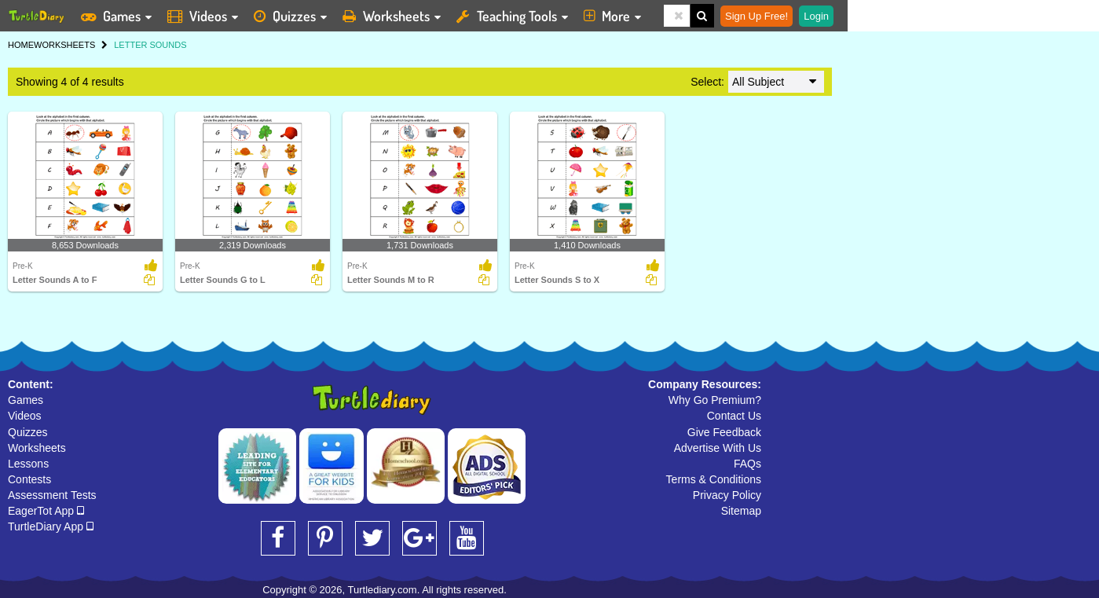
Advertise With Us (717, 448)
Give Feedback (724, 432)
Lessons (28, 463)
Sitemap (741, 510)
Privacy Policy (727, 495)
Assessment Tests (52, 495)
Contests (29, 479)
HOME (21, 45)
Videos (25, 415)
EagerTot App (46, 510)
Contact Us (734, 415)
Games (25, 400)
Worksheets (37, 448)
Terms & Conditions (713, 479)
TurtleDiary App (50, 526)
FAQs (747, 463)
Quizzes (28, 432)
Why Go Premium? (715, 400)
